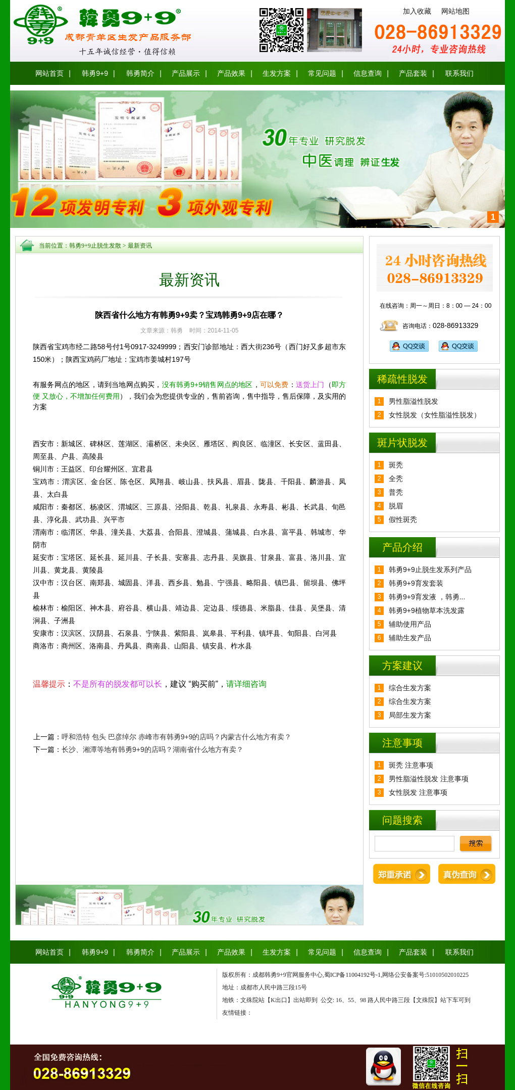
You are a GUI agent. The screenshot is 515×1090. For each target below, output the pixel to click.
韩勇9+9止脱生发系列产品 (430, 569)
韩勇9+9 (95, 73)
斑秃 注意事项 (411, 765)
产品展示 (186, 73)
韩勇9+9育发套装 (416, 583)
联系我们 (459, 73)
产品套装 (413, 73)
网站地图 (455, 11)
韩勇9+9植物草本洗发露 (427, 610)
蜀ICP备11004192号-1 (352, 974)
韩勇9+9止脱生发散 (95, 245)
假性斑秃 (403, 519)
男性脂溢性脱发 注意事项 (429, 779)
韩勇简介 (140, 73)
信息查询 (367, 73)
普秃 (396, 492)
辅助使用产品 (410, 624)
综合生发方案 (410, 688)
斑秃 (396, 465)
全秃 (396, 479)
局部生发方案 (410, 715)
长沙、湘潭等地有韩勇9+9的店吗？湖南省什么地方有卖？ (152, 749)
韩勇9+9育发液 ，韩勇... (427, 597)
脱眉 (396, 506)
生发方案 (277, 73)
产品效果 (231, 73)
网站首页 (49, 73)
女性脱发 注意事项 (418, 792)
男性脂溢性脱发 (413, 401)
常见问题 (322, 73)
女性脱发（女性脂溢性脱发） (435, 415)
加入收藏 (417, 11)
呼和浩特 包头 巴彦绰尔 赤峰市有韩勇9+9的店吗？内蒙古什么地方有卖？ (176, 737)
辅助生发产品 (410, 638)
